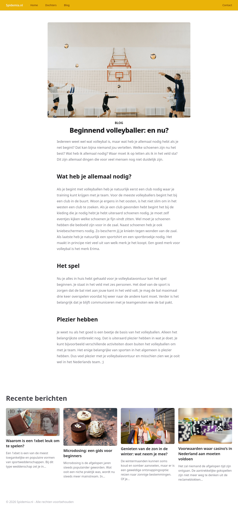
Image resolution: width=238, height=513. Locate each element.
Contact (227, 5)
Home (34, 5)
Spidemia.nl (14, 5)
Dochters (51, 5)
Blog (67, 5)
